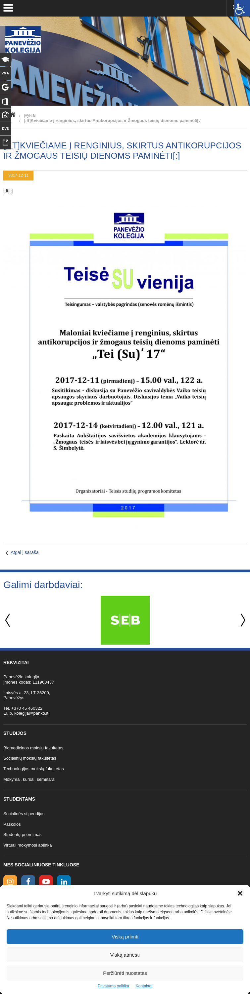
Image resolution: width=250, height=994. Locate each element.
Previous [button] (8, 620)
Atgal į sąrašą (25, 552)
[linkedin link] (64, 882)
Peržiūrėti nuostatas (125, 973)
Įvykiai (30, 115)
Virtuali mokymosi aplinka (27, 845)
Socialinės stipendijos (23, 813)
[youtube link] (46, 882)
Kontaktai (144, 986)
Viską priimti (125, 936)
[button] (240, 893)
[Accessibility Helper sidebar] (242, 8)
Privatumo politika (113, 986)
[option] (125, 620)
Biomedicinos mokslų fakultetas (33, 747)
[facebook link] (28, 882)
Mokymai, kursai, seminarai (29, 779)
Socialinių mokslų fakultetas (29, 758)
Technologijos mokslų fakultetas (33, 768)
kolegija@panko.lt (31, 713)
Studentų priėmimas (22, 834)
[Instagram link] (10, 882)
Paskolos (12, 824)
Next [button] (241, 620)
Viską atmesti (125, 955)
